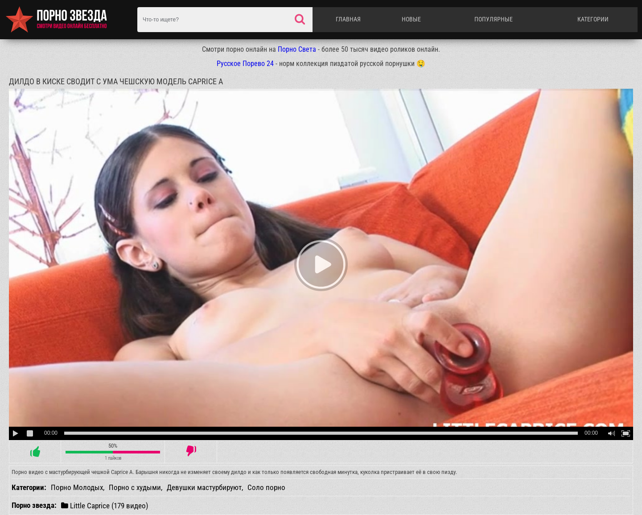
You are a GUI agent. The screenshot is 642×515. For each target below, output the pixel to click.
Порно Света (297, 49)
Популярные (493, 19)
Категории (593, 19)
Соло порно (266, 487)
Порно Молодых (77, 487)
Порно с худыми (135, 487)
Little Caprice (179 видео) (104, 505)
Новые (411, 19)
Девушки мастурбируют (204, 487)
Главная (348, 19)
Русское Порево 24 (245, 63)
